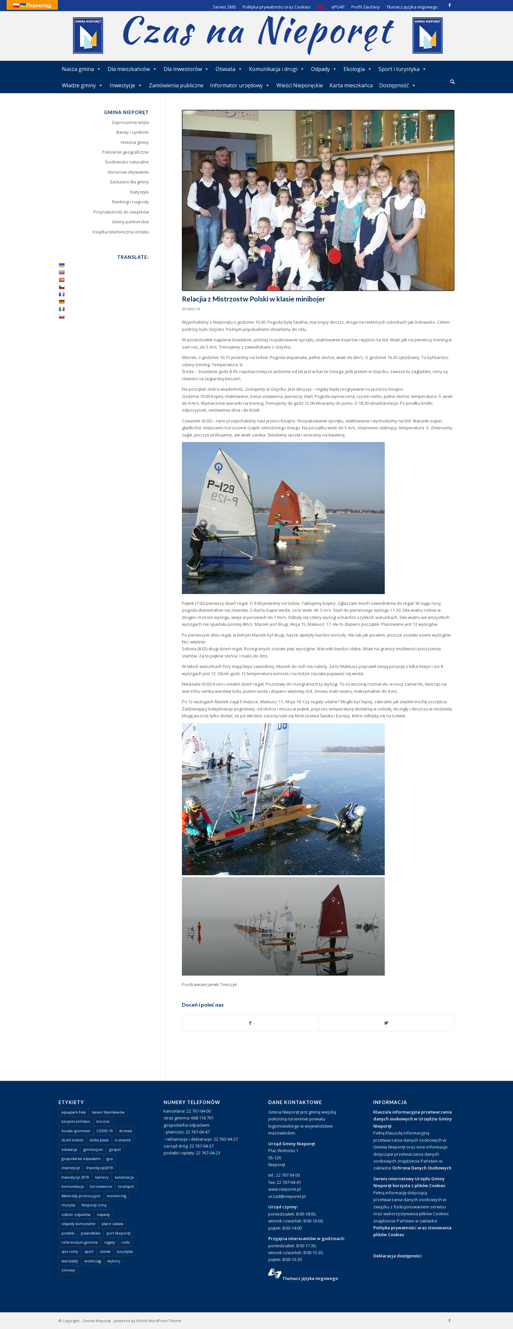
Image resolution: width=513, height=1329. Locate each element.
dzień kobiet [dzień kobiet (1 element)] (72, 1139)
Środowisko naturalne (127, 162)
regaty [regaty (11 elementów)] (109, 1242)
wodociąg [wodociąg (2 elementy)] (92, 1260)
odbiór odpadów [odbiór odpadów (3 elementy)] (76, 1214)
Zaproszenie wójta (130, 122)
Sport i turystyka (403, 69)
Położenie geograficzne (125, 152)
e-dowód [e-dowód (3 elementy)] (123, 1139)
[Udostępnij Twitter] (386, 1022)
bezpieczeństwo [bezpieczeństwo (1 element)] (76, 1121)
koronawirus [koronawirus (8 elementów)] (101, 1186)
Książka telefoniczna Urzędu (121, 232)
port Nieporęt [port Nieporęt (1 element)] (119, 1233)
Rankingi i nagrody (130, 202)
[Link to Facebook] (449, 5)
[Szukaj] (452, 81)
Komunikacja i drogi (277, 69)
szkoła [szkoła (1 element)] (105, 1251)
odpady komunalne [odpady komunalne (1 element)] (79, 1223)
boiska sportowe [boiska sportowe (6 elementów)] (76, 1130)
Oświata (229, 69)
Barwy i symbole (132, 132)
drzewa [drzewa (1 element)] (125, 1130)
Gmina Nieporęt (97, 1320)
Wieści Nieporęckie (299, 85)
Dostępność (397, 85)
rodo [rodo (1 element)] (125, 1242)
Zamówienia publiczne (176, 85)
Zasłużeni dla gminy (129, 182)
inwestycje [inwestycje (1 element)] (71, 1167)
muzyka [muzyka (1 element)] (68, 1204)
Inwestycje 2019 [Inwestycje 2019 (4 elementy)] (75, 1177)
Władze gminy (82, 85)
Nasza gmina (81, 69)
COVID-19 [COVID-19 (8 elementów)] (105, 1130)
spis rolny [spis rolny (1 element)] (70, 1251)
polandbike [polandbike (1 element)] (90, 1233)
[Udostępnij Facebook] (250, 1022)
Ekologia (358, 69)
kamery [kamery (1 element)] (102, 1177)
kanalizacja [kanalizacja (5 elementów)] (124, 1177)
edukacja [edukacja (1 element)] (69, 1149)
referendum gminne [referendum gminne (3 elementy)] (80, 1242)
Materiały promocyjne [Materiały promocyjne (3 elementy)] (81, 1195)
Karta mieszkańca (351, 85)
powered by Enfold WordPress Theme (147, 1320)
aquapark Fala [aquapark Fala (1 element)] (74, 1112)
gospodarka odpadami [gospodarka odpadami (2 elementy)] (81, 1158)
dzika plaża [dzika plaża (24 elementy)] (99, 1139)
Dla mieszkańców (132, 69)
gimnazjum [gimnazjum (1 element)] (93, 1149)
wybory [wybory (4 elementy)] (113, 1260)
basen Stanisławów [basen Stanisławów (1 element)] (108, 1112)
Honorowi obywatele (128, 172)
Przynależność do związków (121, 212)
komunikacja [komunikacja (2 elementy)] (73, 1186)
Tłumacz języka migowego (310, 1278)
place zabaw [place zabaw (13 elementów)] (112, 1223)
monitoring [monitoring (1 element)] (116, 1195)
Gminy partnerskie (130, 222)
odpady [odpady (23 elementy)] (103, 1214)
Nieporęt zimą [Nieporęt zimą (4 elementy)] (93, 1204)
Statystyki (139, 192)
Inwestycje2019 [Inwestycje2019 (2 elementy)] (99, 1167)
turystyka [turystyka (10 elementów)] (125, 1251)
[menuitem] (452, 82)
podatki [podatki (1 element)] (68, 1233)
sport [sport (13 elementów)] (89, 1251)
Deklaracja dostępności (397, 1256)
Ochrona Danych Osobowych (421, 1168)
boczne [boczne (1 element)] (103, 1121)
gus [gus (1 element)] (110, 1158)
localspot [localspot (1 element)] (126, 1186)
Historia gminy (135, 142)
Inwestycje (126, 85)
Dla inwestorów (186, 69)
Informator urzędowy (240, 85)
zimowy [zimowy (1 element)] (68, 1270)
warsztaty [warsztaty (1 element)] (70, 1260)
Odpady (324, 69)
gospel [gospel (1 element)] (115, 1149)
